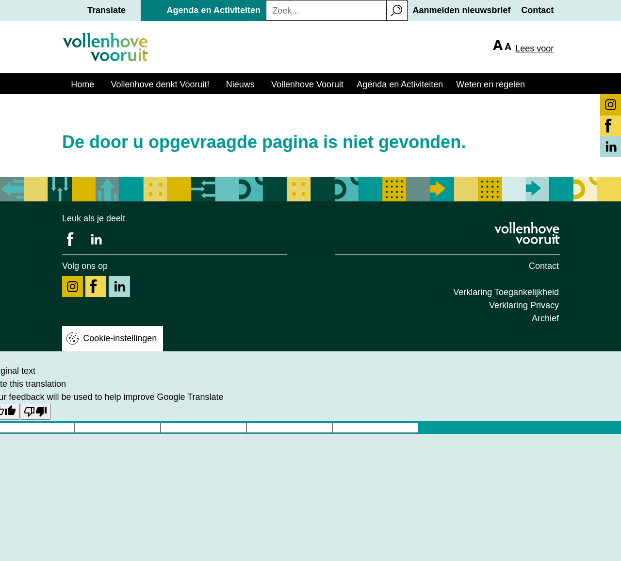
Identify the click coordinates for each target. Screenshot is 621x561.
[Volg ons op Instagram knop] (610, 104)
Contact (544, 266)
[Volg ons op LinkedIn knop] (610, 146)
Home (82, 84)
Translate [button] (106, 10)
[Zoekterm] (324, 10)
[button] (396, 10)
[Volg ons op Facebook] (95, 286)
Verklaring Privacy (524, 305)
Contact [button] (537, 10)
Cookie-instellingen (120, 338)
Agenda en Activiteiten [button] (214, 10)
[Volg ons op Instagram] (72, 286)
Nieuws (240, 84)
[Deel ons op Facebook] (72, 239)
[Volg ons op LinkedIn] (119, 286)
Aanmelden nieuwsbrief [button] (462, 10)
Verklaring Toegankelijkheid (506, 292)
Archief (545, 318)
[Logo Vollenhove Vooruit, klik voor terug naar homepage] (528, 233)
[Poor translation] (35, 412)
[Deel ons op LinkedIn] (95, 239)
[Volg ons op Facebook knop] (610, 126)
